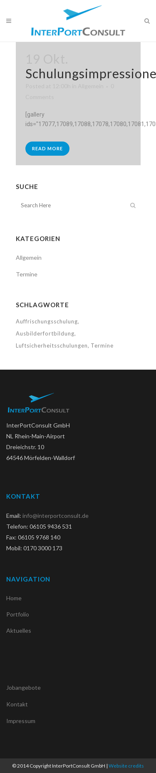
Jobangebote (23, 687)
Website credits (126, 766)
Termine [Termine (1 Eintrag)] (102, 345)
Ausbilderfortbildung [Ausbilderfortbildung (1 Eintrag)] (45, 333)
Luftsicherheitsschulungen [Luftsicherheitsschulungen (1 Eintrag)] (52, 345)
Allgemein (91, 85)
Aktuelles (18, 630)
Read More (47, 148)
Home (14, 597)
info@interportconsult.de (55, 515)
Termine (26, 274)
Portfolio (17, 614)
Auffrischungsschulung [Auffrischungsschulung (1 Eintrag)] (47, 321)
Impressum (20, 720)
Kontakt (17, 704)
